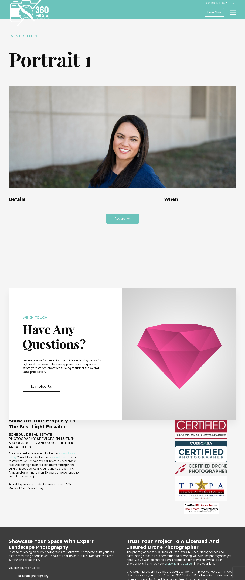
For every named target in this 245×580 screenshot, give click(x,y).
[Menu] (233, 12)
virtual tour (59, 457)
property (170, 563)
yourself (188, 563)
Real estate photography (32, 576)
